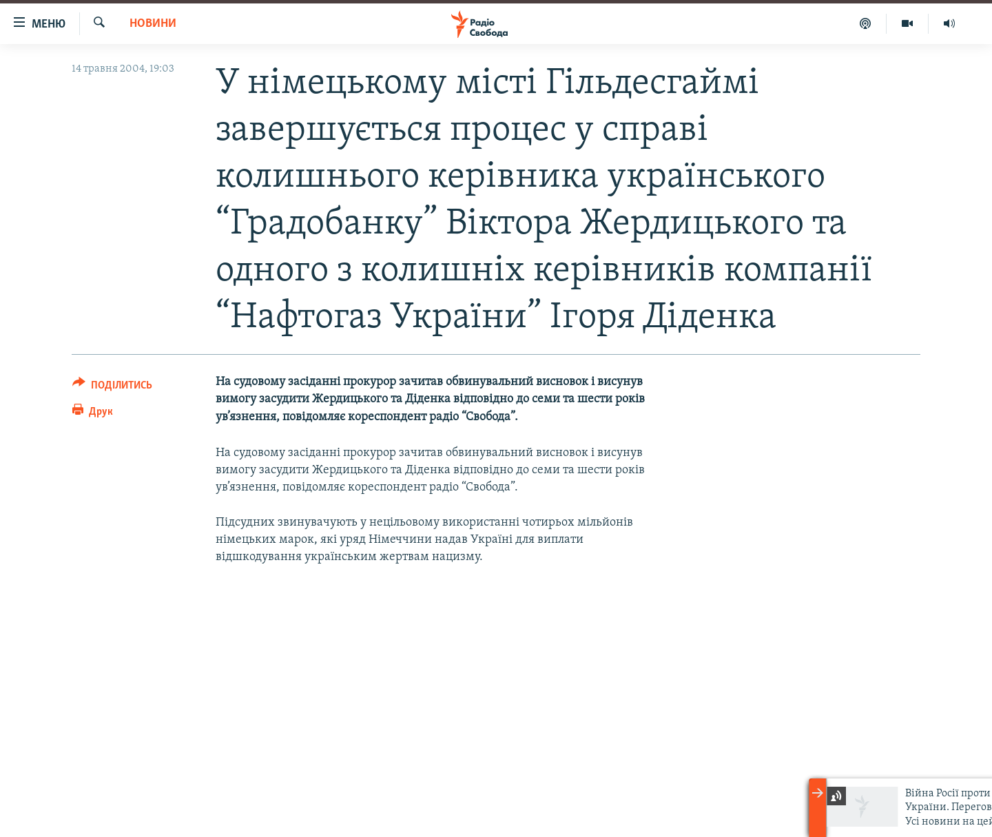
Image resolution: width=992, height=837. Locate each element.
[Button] (112, 387)
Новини (153, 23)
